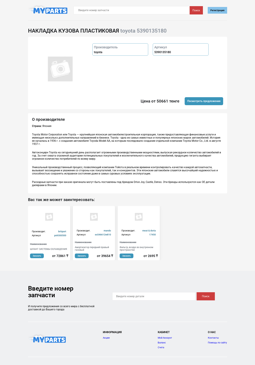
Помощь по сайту (217, 342)
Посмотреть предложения (203, 101)
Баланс (162, 342)
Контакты (213, 337)
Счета (161, 347)
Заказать (37, 256)
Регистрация (217, 10)
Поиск (196, 10)
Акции (106, 337)
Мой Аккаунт (165, 337)
